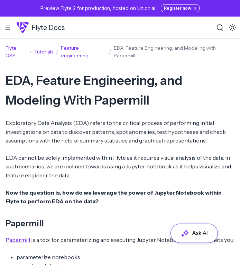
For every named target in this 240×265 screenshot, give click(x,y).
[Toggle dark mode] (232, 27)
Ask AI (194, 233)
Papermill (25, 223)
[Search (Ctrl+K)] (220, 27)
